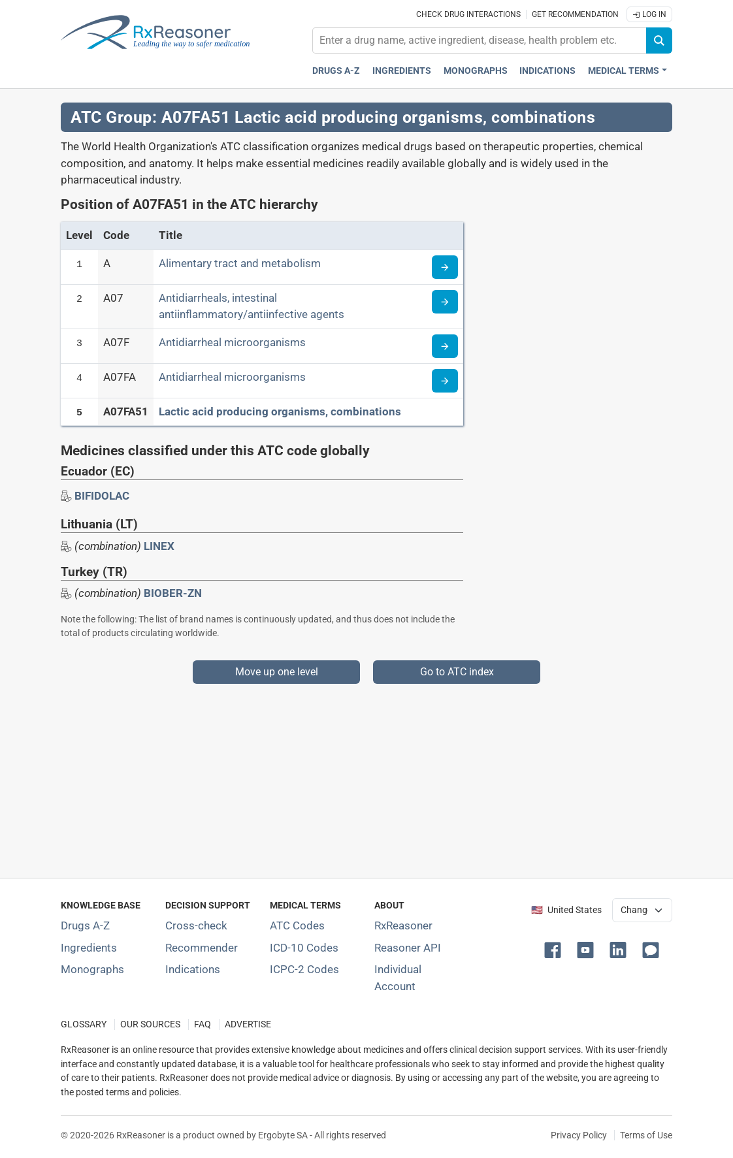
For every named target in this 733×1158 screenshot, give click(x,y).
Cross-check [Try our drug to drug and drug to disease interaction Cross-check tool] (196, 925)
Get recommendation (575, 14)
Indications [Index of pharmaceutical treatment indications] (192, 969)
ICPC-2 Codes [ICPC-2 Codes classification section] (304, 969)
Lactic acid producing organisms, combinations (280, 411)
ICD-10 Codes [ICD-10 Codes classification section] (304, 947)
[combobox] (479, 40)
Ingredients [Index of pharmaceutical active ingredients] (89, 947)
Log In (649, 14)
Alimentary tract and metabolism (240, 263)
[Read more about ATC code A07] (445, 302)
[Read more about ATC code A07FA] (445, 381)
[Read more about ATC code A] (445, 267)
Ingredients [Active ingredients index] (401, 70)
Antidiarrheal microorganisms (232, 342)
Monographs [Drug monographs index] (476, 70)
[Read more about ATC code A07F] (445, 346)
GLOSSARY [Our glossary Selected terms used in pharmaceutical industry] (83, 1024)
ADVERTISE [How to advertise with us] (248, 1024)
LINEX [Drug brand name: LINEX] (159, 546)
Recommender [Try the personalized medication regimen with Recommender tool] (201, 947)
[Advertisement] (366, 775)
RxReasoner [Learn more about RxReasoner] (403, 925)
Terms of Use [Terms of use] (646, 1135)
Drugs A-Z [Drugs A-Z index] (336, 70)
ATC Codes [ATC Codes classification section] (297, 925)
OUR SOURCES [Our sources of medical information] (150, 1024)
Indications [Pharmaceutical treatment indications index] (547, 70)
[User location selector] (642, 910)
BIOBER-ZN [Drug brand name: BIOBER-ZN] (173, 593)
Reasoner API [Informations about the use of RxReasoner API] (407, 947)
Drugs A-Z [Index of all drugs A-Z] (85, 925)
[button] (555, 949)
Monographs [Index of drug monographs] (92, 969)
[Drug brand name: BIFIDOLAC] (101, 495)
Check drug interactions (468, 14)
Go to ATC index (457, 672)
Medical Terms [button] (623, 70)
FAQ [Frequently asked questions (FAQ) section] (202, 1024)
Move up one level (276, 672)
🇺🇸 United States (566, 910)
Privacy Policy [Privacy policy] (579, 1135)
